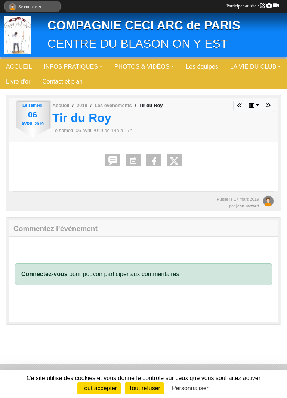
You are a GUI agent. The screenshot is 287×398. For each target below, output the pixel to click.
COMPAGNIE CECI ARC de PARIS (143, 25)
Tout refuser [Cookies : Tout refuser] (144, 388)
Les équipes (202, 66)
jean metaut (247, 206)
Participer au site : (252, 6)
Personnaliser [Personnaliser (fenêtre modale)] (190, 388)
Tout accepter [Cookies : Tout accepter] (99, 388)
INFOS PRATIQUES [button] (71, 66)
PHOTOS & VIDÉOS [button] (141, 66)
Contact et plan (62, 81)
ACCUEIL (19, 66)
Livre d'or (18, 81)
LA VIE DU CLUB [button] (253, 66)
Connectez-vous (44, 274)
